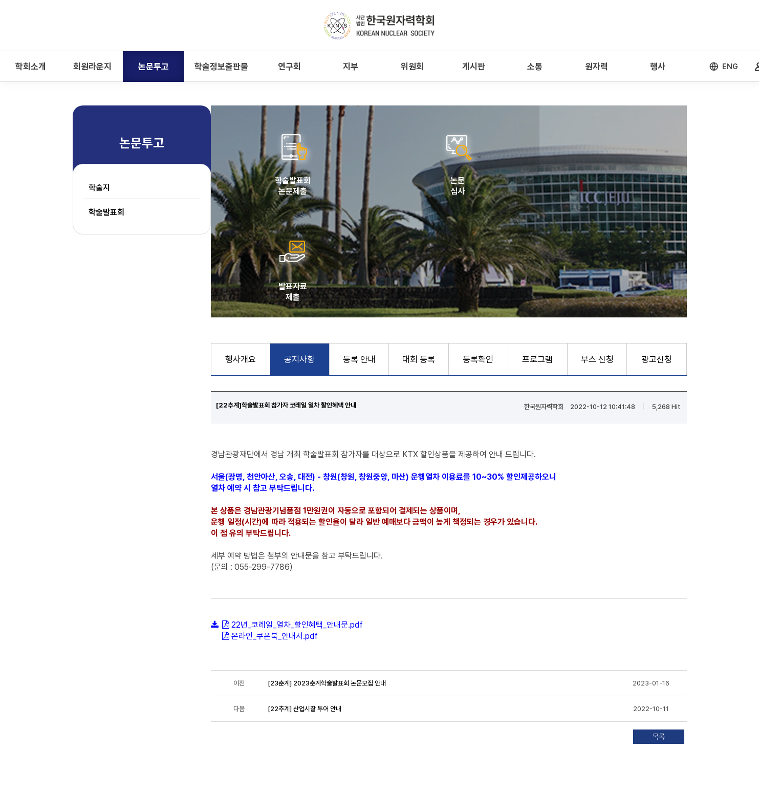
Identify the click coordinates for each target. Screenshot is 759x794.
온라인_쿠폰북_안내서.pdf (274, 530)
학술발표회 (106, 212)
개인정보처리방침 (187, 720)
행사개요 (240, 253)
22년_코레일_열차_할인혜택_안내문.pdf (297, 519)
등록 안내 (359, 253)
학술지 (99, 187)
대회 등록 (418, 253)
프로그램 (537, 253)
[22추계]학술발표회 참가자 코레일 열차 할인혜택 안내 (286, 299)
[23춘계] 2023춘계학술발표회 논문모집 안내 (327, 577)
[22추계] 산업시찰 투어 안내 (304, 603)
